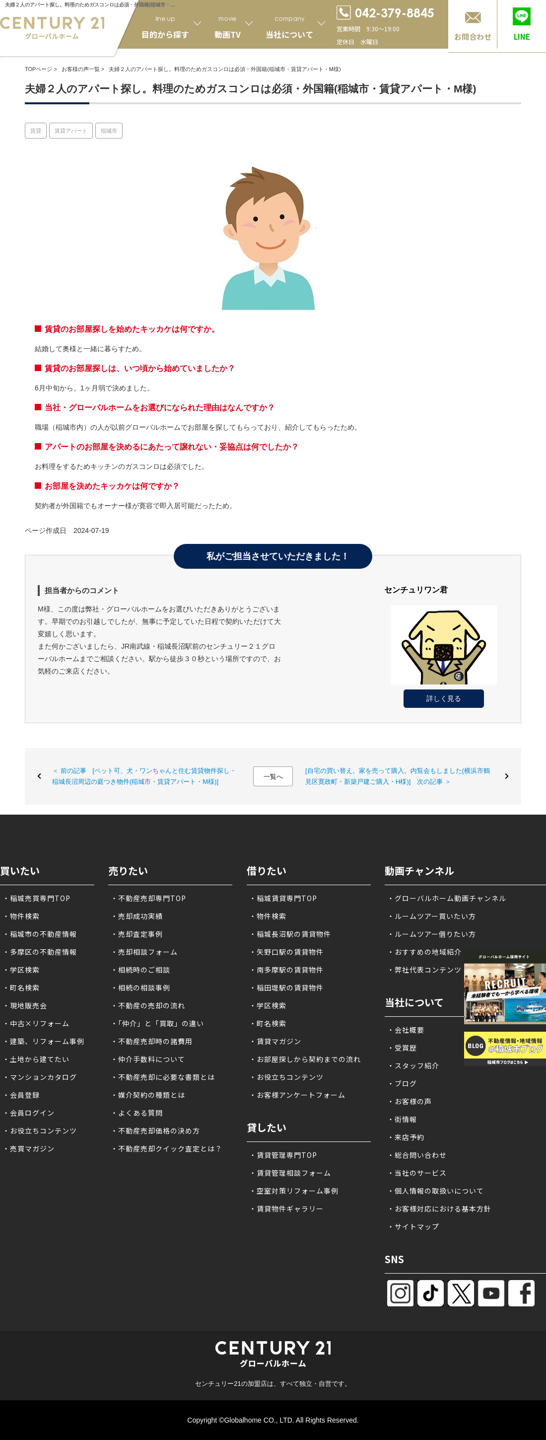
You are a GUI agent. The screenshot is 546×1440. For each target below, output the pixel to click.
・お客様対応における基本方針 (439, 1208)
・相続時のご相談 (140, 970)
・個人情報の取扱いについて (435, 1191)
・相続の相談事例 (140, 987)
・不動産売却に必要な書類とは (163, 1077)
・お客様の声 (409, 1101)
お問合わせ (472, 36)
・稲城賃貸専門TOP (283, 898)
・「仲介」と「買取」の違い (157, 1023)
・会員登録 (21, 1095)
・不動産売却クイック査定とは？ (166, 1148)
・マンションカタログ (39, 1077)
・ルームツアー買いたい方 (431, 916)
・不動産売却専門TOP (148, 898)
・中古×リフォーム (35, 1023)
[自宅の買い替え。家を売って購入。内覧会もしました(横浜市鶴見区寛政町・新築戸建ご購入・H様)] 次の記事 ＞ (397, 776)
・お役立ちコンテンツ (39, 1131)
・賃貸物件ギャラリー (286, 1208)
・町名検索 (21, 987)
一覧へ (273, 776)
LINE (522, 36)
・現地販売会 (24, 1005)
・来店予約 (405, 1137)
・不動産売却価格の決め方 (155, 1131)
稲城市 (109, 131)
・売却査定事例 (137, 934)
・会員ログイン (28, 1113)
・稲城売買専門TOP (36, 898)
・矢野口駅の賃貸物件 (286, 952)
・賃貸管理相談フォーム (290, 1173)
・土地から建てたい (35, 1059)
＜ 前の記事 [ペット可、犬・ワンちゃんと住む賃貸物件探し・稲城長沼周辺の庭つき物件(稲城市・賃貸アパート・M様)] (144, 776)
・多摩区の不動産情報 (39, 952)
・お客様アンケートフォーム (297, 1095)
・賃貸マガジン (275, 1041)
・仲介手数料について (148, 1059)
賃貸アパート (71, 131)
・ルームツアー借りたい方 (431, 934)
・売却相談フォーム (144, 952)
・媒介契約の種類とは (148, 1095)
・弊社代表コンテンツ (424, 970)
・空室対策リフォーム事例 (294, 1191)
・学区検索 (21, 970)
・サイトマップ (413, 1226)
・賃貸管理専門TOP (283, 1155)
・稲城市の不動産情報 (39, 934)
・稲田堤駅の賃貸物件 (286, 987)
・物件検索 (21, 916)
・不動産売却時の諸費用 (152, 1041)
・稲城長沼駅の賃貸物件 (290, 934)
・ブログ (402, 1083)
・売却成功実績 (137, 916)
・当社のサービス (417, 1173)
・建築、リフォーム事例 (43, 1041)
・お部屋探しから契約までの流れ (305, 1059)
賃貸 (35, 131)
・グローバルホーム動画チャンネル (446, 898)
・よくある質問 (137, 1113)
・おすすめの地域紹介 (424, 952)
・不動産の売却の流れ (148, 1005)
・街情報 (402, 1119)
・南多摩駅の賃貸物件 (286, 970)
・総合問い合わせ (417, 1155)
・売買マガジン (28, 1148)
